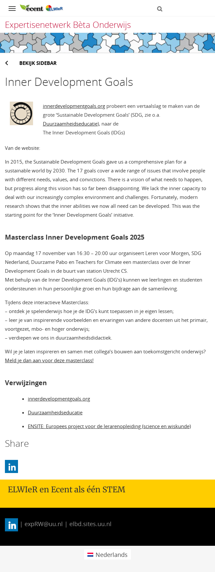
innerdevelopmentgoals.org (74, 106)
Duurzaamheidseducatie (70, 123)
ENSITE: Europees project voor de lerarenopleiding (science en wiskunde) (109, 426)
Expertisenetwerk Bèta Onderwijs (68, 24)
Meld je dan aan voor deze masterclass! (49, 360)
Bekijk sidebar (38, 63)
